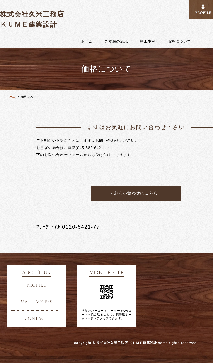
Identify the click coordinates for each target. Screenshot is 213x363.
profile (36, 285)
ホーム (87, 41)
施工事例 (148, 41)
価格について (179, 41)
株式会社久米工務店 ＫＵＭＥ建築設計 (32, 19)
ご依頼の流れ (116, 41)
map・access (36, 302)
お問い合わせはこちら (136, 193)
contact (36, 318)
